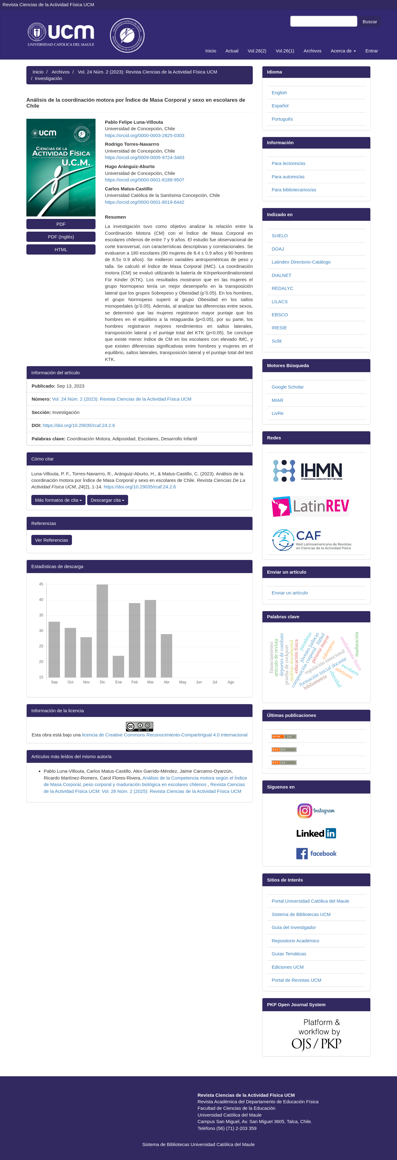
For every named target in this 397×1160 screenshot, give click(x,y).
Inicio (210, 50)
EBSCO (280, 314)
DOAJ (278, 248)
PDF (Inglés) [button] (61, 236)
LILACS (280, 301)
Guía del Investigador (294, 927)
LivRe (277, 413)
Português (282, 119)
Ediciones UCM (288, 967)
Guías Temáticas (289, 953)
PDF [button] (61, 224)
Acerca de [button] (343, 50)
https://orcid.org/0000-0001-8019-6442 (144, 202)
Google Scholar (288, 386)
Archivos (313, 50)
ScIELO (280, 235)
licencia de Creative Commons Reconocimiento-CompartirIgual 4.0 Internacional (165, 734)
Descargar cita (108, 500)
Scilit (277, 341)
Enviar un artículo (290, 592)
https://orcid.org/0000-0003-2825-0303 (144, 135)
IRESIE (279, 327)
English (279, 92)
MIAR (277, 400)
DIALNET (281, 275)
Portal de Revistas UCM (296, 980)
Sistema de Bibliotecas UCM (301, 914)
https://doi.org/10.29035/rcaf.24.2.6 (79, 425)
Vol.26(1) (285, 50)
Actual (232, 50)
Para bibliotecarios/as (294, 189)
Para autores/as (288, 176)
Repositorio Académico (295, 940)
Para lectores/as (288, 163)
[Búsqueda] (323, 21)
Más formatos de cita (58, 500)
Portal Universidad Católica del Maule (310, 901)
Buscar (370, 21)
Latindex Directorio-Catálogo (301, 261)
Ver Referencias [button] (51, 540)
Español (280, 105)
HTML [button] (61, 249)
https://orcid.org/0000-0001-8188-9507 (144, 179)
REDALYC (282, 288)
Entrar (371, 50)
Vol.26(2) (257, 50)
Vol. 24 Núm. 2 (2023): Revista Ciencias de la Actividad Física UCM (147, 71)
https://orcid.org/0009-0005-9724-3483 (144, 157)
